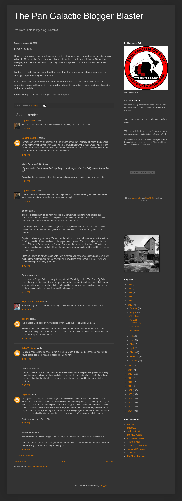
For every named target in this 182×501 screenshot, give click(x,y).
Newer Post (20, 461)
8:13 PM (26, 201)
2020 (130, 288)
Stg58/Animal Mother (32, 301)
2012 (130, 378)
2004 (130, 411)
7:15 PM (26, 292)
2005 (130, 406)
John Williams (29, 348)
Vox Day (131, 424)
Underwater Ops (134, 431)
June (132, 340)
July (132, 336)
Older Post (108, 461)
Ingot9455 (27, 394)
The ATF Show (150, 198)
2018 (130, 296)
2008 (130, 394)
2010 (130, 386)
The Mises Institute (136, 456)
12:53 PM (26, 338)
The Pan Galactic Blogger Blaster (78, 16)
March (133, 352)
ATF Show (134, 316)
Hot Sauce (134, 327)
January (134, 360)
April (132, 348)
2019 (130, 292)
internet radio (136, 198)
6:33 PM (26, 181)
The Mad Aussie (134, 435)
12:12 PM (26, 359)
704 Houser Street (135, 438)
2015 (130, 365)
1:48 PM (26, 449)
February (134, 356)
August (133, 312)
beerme (25, 319)
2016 (130, 305)
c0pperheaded (29, 120)
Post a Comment (26, 455)
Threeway (131, 428)
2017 (130, 300)
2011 (130, 382)
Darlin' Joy (132, 452)
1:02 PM (26, 266)
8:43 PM (26, 385)
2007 (130, 398)
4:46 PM (26, 128)
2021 (130, 284)
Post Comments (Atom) (38, 466)
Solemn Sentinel (30, 138)
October (134, 308)
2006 (130, 402)
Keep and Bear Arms (136, 449)
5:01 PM (26, 155)
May (132, 344)
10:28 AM (26, 309)
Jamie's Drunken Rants (138, 445)
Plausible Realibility (135, 321)
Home (64, 461)
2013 (130, 374)
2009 (130, 390)
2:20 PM (26, 423)
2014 (130, 370)
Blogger (103, 485)
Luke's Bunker (133, 442)
